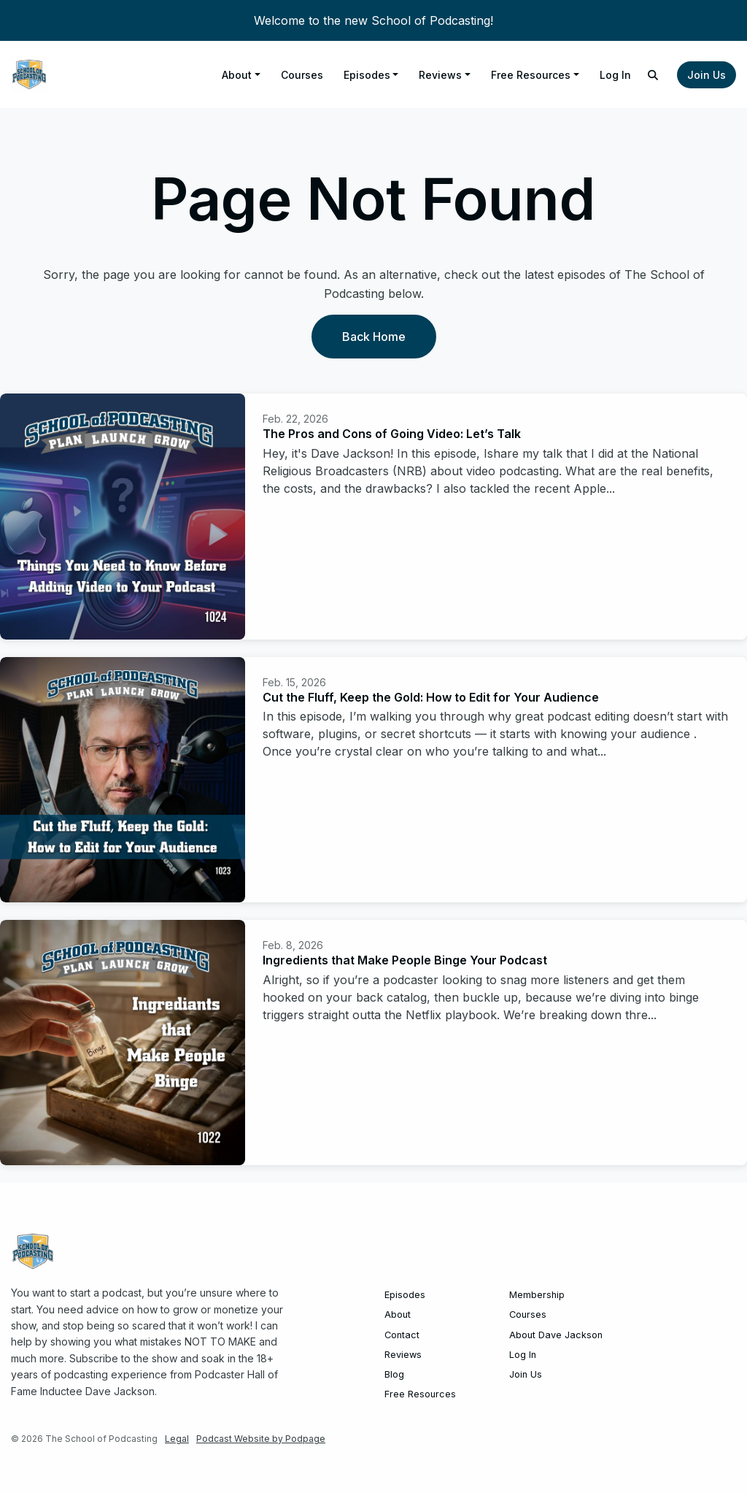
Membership (537, 1294)
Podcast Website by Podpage (260, 1438)
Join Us (706, 75)
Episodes (367, 75)
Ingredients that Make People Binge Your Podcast (405, 960)
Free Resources (530, 75)
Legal (177, 1438)
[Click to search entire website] (653, 74)
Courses (302, 75)
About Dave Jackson (556, 1334)
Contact (401, 1334)
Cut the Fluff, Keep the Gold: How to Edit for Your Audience (431, 697)
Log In (615, 75)
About (237, 75)
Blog (394, 1374)
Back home (374, 336)
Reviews (440, 75)
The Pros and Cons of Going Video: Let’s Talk (392, 433)
